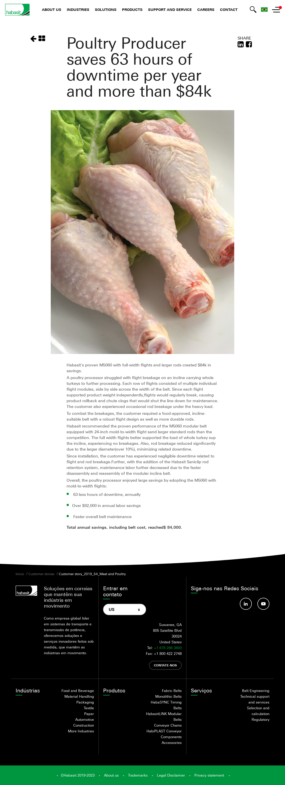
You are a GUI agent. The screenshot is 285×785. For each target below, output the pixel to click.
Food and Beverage (77, 690)
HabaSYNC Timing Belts (166, 705)
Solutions (105, 10)
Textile (89, 708)
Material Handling (79, 696)
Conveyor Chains (168, 725)
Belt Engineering (255, 690)
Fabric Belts (172, 690)
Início (20, 574)
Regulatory (260, 719)
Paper (89, 713)
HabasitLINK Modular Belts (164, 716)
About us (51, 10)
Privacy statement (209, 775)
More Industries (81, 731)
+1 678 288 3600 (168, 648)
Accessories (172, 742)
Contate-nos (165, 665)
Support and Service (170, 10)
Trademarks (138, 775)
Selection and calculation (258, 711)
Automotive (84, 719)
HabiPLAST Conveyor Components (164, 734)
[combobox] (124, 609)
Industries (78, 10)
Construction (83, 725)
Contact (229, 10)
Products (132, 10)
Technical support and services (254, 699)
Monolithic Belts (168, 696)
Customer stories (41, 574)
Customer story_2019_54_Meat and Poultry (92, 574)
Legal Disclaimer (171, 775)
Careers (205, 10)
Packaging (85, 702)
